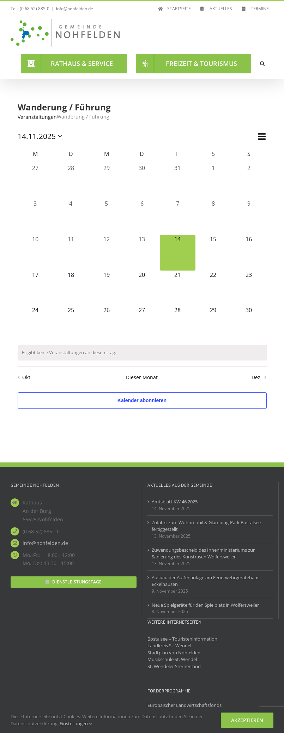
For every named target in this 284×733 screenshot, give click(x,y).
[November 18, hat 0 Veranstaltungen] (71, 288)
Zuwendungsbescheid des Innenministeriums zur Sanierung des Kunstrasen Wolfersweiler (203, 553)
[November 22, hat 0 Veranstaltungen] (213, 288)
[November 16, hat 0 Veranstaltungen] (249, 253)
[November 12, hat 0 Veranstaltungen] (106, 253)
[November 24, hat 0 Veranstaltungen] (35, 323)
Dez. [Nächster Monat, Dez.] (257, 377)
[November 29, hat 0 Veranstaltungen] (213, 323)
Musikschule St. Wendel (172, 659)
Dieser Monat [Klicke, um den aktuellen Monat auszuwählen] (142, 377)
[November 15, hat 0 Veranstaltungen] (213, 253)
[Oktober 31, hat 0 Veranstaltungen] (177, 181)
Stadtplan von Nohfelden (173, 652)
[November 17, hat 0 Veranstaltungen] (35, 288)
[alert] (142, 353)
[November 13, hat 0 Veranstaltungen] (142, 253)
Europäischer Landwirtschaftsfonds (184, 705)
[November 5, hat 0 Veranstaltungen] (106, 217)
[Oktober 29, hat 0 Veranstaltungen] (106, 181)
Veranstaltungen (37, 117)
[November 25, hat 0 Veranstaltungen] (71, 323)
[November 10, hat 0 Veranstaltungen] (35, 253)
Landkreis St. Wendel (169, 645)
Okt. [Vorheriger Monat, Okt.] (27, 377)
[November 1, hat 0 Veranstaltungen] (213, 181)
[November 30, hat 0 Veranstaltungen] (249, 323)
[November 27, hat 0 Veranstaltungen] (142, 323)
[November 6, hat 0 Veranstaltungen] (142, 217)
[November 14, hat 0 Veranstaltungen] (177, 253)
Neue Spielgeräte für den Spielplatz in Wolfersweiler (205, 605)
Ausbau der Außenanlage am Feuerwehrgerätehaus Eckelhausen (205, 581)
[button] (262, 63)
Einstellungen (76, 723)
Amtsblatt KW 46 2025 (175, 501)
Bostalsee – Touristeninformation (182, 639)
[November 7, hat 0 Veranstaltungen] (177, 217)
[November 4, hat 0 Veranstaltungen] (71, 217)
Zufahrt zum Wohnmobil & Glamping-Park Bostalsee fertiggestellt (206, 526)
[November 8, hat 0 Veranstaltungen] (213, 217)
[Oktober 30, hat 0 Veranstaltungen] (142, 181)
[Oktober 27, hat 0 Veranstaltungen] (35, 181)
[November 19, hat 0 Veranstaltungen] (106, 288)
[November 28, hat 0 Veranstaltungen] (177, 323)
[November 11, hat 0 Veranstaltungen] (71, 253)
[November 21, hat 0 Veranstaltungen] (177, 288)
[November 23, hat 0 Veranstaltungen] (249, 288)
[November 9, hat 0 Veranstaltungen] (249, 217)
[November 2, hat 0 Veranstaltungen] (249, 181)
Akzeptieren (247, 720)
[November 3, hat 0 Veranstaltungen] (35, 217)
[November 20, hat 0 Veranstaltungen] (142, 288)
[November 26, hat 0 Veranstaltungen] (106, 323)
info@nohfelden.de (74, 9)
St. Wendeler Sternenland (174, 666)
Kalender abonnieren (142, 400)
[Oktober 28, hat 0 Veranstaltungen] (71, 181)
